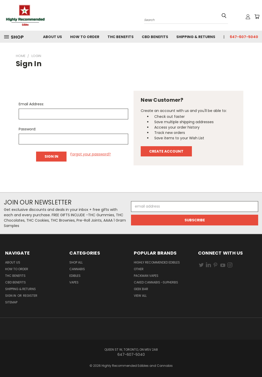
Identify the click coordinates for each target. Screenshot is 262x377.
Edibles (75, 275)
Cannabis (77, 269)
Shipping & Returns (195, 36)
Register (30, 295)
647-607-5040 (244, 36)
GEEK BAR (141, 289)
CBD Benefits (155, 36)
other (139, 269)
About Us (52, 36)
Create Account (166, 151)
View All (140, 295)
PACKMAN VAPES (146, 275)
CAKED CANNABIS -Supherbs (156, 282)
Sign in (11, 295)
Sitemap (11, 302)
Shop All (76, 262)
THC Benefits (120, 36)
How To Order (84, 36)
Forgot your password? (90, 154)
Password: (27, 129)
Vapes (74, 282)
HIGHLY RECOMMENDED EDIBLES (157, 262)
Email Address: (31, 104)
